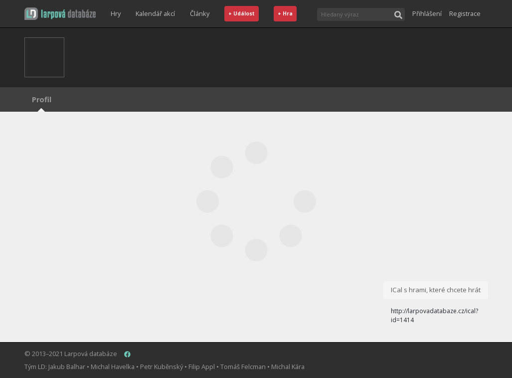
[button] (60, 13)
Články (199, 13)
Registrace (465, 13)
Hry (116, 13)
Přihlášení (427, 13)
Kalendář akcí (155, 13)
